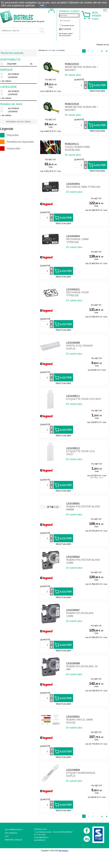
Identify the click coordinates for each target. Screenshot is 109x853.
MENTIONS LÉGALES (13, 840)
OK (42, 5)
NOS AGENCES (11, 833)
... (97, 51)
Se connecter (66, 29)
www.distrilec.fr (39, 840)
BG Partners (63, 851)
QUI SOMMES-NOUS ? (14, 830)
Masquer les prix (103, 45)
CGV (7, 836)
